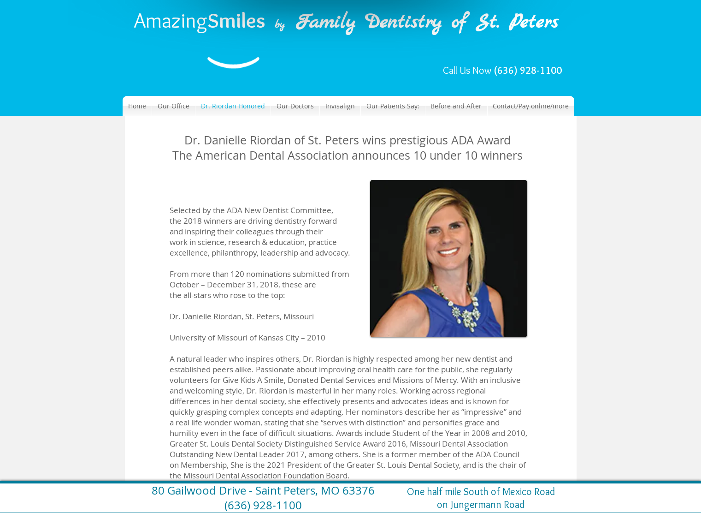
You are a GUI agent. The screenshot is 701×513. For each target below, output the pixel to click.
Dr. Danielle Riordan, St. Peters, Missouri (242, 316)
